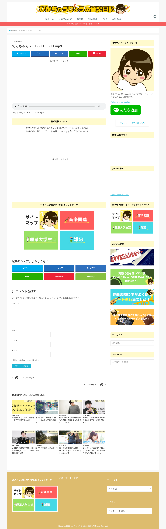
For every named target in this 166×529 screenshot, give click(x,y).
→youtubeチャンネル (119, 194)
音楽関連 (80, 19)
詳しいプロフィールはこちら (132, 123)
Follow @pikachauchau (120, 102)
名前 (14, 330)
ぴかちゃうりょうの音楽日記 (81, 526)
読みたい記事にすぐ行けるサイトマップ (84, 24)
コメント (15, 304)
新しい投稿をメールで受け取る (27, 360)
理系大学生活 (92, 19)
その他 (104, 19)
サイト (14, 350)
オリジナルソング (65, 19)
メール (15, 340)
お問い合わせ (117, 19)
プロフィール (49, 19)
